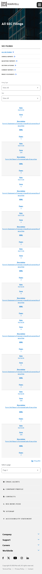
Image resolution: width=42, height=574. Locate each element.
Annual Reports (7, 56)
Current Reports (8, 70)
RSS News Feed (12, 504)
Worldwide (8, 551)
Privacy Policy (19, 569)
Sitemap (8, 511)
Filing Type (5, 82)
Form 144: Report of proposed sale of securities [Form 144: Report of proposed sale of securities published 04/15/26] (21, 441)
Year (3, 93)
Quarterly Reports (8, 61)
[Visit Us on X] (8, 558)
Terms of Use (7, 569)
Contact (30, 569)
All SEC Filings (7, 52)
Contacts (9, 497)
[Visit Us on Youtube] (15, 558)
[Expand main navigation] (39, 4)
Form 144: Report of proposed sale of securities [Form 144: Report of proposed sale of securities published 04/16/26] (21, 407)
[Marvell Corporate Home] (10, 4)
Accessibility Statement (17, 519)
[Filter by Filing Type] (21, 88)
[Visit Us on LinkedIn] (28, 558)
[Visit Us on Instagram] (22, 558)
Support (7, 540)
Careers (6, 545)
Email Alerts (11, 482)
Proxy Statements (8, 74)
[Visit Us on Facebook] (3, 558)
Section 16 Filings (8, 65)
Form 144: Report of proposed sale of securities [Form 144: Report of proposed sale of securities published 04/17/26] (21, 159)
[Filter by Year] (21, 98)
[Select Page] (21, 470)
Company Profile (13, 489)
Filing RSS (35, 461)
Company (7, 535)
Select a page (6, 465)
